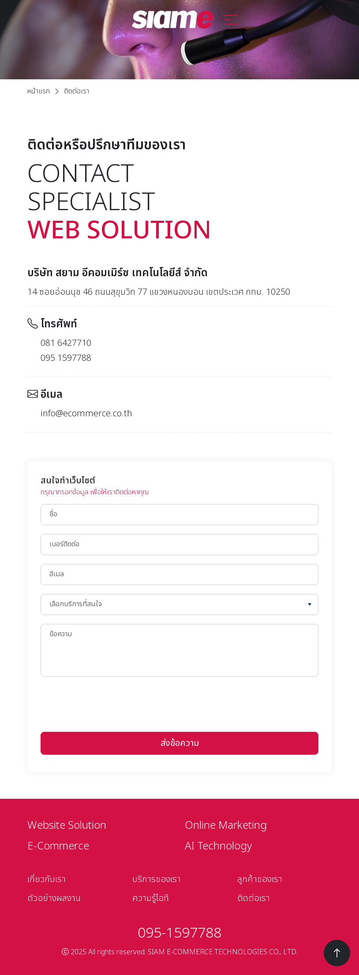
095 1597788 (66, 358)
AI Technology (218, 846)
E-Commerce (58, 846)
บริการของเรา (156, 879)
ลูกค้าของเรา (259, 879)
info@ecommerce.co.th (86, 413)
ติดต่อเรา (253, 898)
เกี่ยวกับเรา (46, 879)
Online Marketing (226, 826)
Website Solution (66, 826)
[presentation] (108, 703)
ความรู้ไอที (150, 898)
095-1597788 (179, 933)
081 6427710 (66, 343)
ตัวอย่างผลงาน (54, 898)
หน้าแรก (38, 91)
